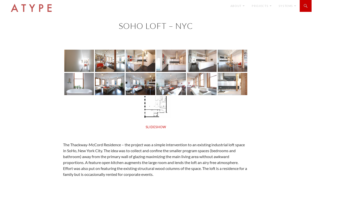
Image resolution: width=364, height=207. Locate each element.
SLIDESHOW (156, 127)
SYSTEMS (286, 5)
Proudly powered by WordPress (28, 201)
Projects (260, 5)
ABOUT (236, 5)
